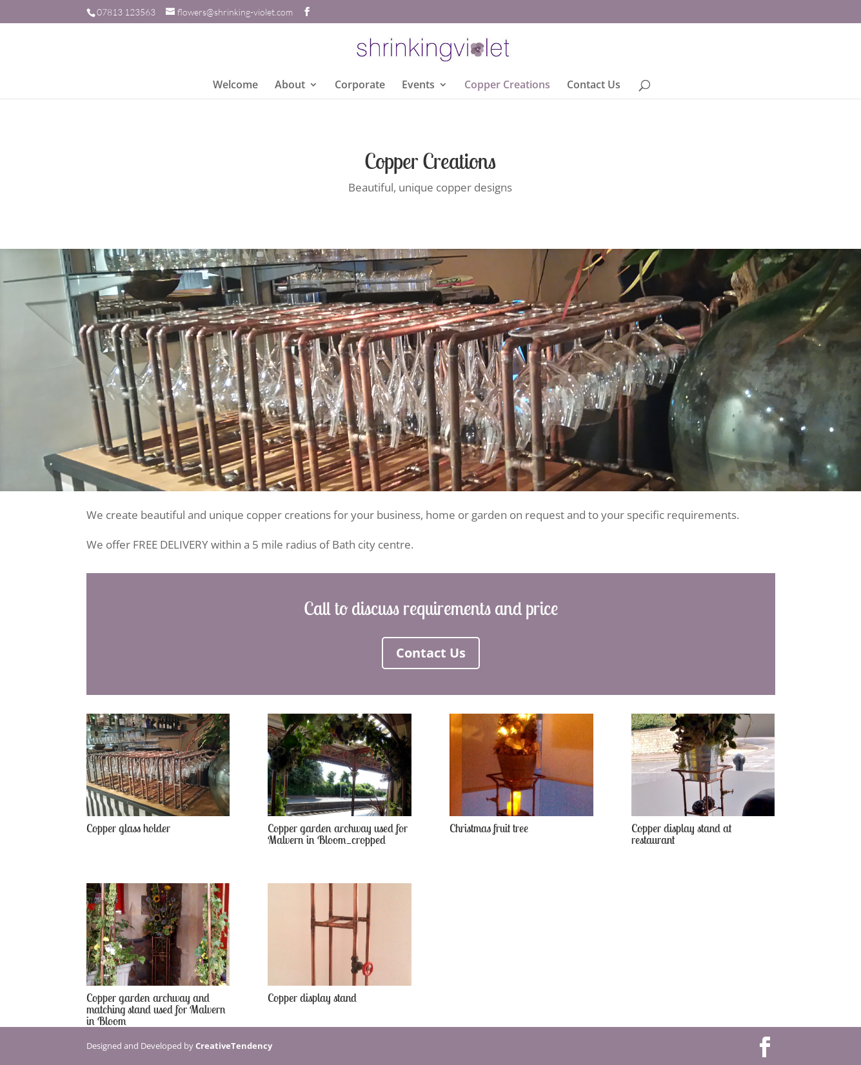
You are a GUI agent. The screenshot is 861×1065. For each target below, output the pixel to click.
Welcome (235, 86)
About (290, 86)
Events (418, 86)
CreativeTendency (233, 1045)
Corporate (360, 86)
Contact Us (593, 86)
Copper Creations (507, 86)
